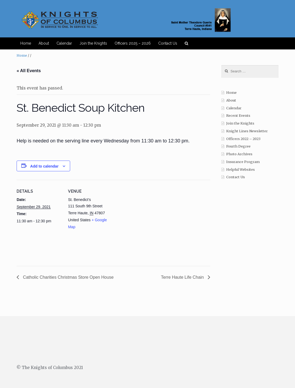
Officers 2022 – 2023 (243, 139)
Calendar (64, 43)
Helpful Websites (240, 169)
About (44, 43)
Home (25, 43)
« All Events (29, 70)
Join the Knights (93, 43)
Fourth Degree (238, 146)
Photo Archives (239, 154)
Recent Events (238, 115)
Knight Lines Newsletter (247, 131)
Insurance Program (243, 162)
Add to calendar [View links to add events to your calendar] (44, 166)
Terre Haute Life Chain (183, 277)
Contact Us (167, 43)
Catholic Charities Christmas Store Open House (68, 277)
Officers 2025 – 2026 (133, 43)
